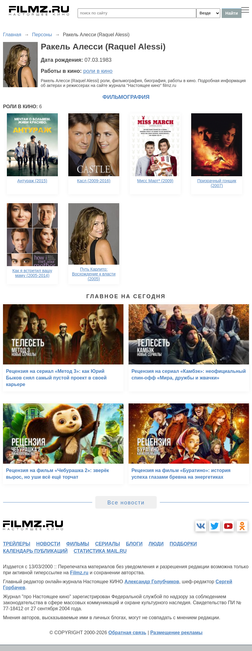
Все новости (126, 503)
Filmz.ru (79, 572)
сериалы (107, 543)
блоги (134, 543)
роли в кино (98, 71)
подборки (183, 543)
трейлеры (16, 543)
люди (156, 543)
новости (48, 543)
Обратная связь (127, 632)
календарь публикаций (35, 551)
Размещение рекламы (176, 632)
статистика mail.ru (100, 551)
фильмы (77, 543)
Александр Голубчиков (151, 581)
